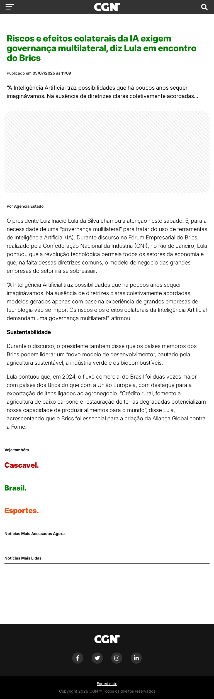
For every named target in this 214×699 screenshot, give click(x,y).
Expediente (107, 683)
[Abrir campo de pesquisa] (204, 7)
